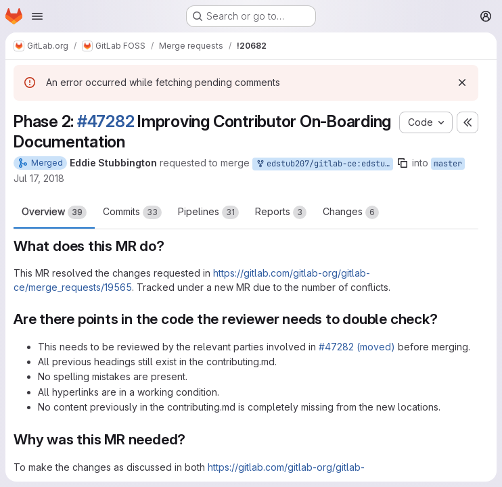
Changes (351, 212)
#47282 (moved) (357, 346)
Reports (280, 212)
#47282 (106, 121)
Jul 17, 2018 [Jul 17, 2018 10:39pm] (39, 178)
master (448, 163)
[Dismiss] (462, 82)
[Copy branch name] (402, 163)
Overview (54, 212)
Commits (132, 212)
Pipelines (208, 212)
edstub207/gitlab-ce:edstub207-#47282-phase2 (324, 164)
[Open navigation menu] (37, 16)
